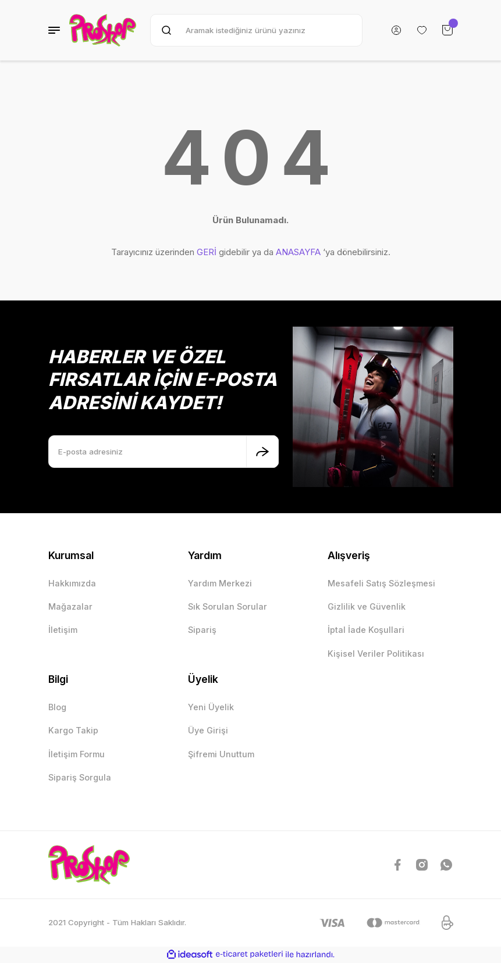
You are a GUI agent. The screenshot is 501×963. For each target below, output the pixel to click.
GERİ (206, 251)
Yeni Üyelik (211, 707)
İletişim (62, 630)
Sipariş (202, 630)
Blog (57, 707)
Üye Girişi (208, 730)
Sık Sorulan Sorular (227, 606)
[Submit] (262, 451)
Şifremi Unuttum (221, 754)
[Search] (256, 30)
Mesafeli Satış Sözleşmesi (381, 583)
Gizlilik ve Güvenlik (367, 606)
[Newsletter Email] (163, 451)
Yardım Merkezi (220, 583)
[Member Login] (396, 30)
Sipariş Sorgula (79, 777)
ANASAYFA (298, 251)
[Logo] (103, 30)
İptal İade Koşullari (366, 630)
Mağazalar (70, 606)
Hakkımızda (72, 583)
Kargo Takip (73, 730)
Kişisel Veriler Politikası (376, 653)
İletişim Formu (76, 754)
